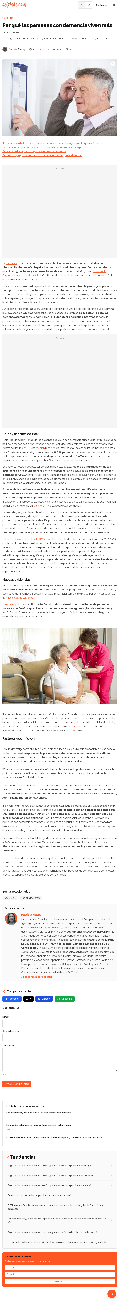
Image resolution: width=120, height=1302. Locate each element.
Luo (79, 726)
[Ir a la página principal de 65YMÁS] (14, 5)
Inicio (5, 32)
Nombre (6, 1017)
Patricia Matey (17, 49)
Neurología (10, 898)
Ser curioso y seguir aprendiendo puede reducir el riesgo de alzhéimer (42, 155)
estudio (9, 604)
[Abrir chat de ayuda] (112, 1294)
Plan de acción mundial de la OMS (25, 539)
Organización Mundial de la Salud (21, 275)
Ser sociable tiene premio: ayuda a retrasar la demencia (34, 151)
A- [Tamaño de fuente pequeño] (82, 5)
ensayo (37, 505)
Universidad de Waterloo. (19, 597)
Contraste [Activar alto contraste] (101, 5)
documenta (99, 271)
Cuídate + (12, 18)
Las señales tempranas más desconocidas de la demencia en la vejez (42, 147)
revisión (40, 448)
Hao (74, 726)
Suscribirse (60, 1281)
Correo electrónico (10, 1031)
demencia (12, 263)
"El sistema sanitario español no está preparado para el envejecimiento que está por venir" (53, 143)
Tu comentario (8, 1045)
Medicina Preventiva (30, 898)
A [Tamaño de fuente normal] (89, 4)
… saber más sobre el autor (37, 976)
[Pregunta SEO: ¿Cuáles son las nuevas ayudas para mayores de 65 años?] (113, 64)
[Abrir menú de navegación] (114, 5)
